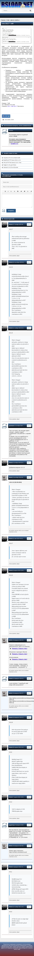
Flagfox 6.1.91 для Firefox (9, 165)
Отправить (11, 210)
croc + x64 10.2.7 (12, 106)
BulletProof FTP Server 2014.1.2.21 (12, 160)
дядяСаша (12, 825)
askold (11, 678)
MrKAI (10, 477)
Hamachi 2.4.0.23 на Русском (10, 167)
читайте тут (14, 143)
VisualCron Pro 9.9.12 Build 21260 (11, 157)
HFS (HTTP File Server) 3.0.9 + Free (12, 162)
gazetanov (11, 425)
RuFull (10, 224)
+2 (6, 116)
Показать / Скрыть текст (19, 648)
